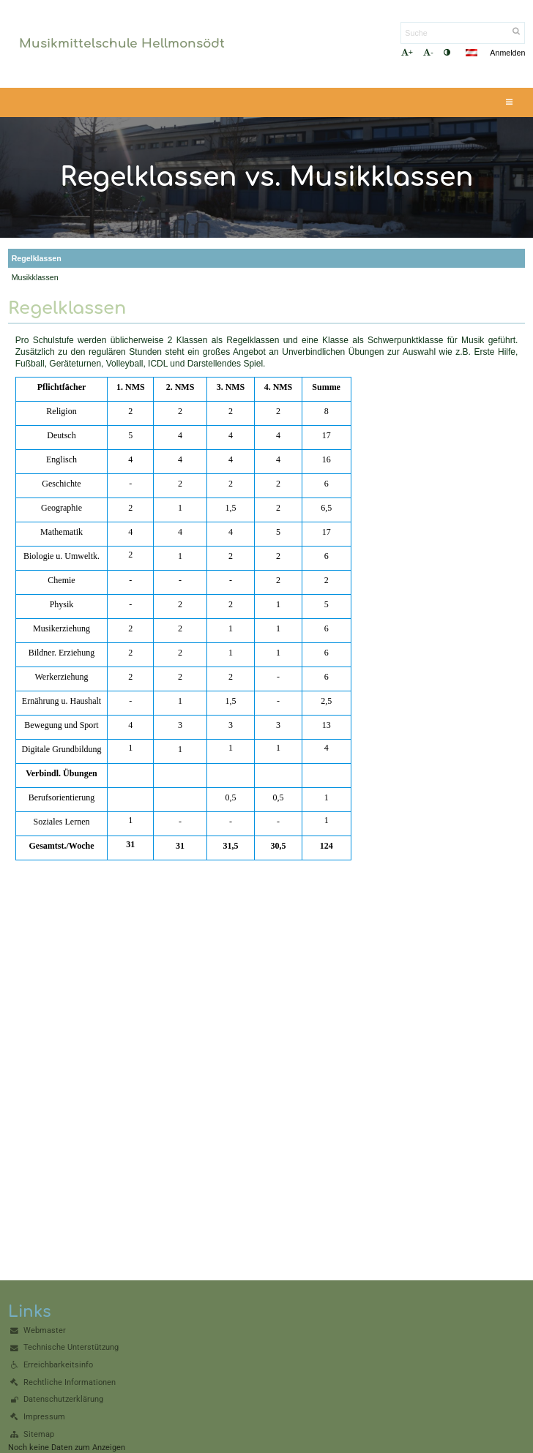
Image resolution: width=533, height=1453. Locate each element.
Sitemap (38, 1434)
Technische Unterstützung (71, 1347)
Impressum (44, 1417)
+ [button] (407, 52)
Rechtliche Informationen (69, 1382)
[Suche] (462, 33)
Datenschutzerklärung (63, 1399)
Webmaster (44, 1330)
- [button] (428, 52)
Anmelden (507, 52)
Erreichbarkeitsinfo (58, 1365)
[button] (471, 52)
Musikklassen (35, 277)
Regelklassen (36, 258)
